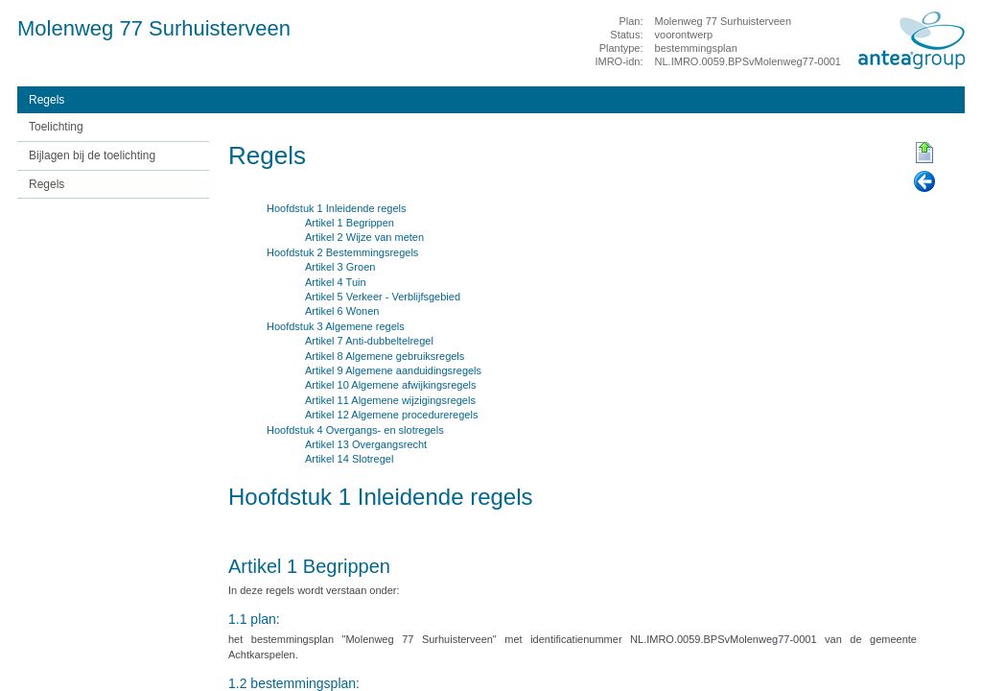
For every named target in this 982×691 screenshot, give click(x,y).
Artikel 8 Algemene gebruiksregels (384, 356)
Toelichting (56, 126)
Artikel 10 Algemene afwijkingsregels (391, 385)
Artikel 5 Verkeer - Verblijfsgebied (382, 296)
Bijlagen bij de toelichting (92, 155)
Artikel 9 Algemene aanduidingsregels (393, 370)
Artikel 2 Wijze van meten (364, 237)
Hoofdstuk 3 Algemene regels (336, 326)
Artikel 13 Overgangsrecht (366, 444)
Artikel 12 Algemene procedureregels (391, 414)
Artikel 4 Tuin (335, 282)
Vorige (924, 182)
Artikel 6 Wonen (342, 311)
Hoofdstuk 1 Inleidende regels (337, 208)
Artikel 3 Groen (340, 267)
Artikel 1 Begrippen (349, 222)
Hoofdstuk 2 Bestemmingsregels (342, 252)
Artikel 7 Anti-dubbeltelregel (369, 340)
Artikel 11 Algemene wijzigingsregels (390, 400)
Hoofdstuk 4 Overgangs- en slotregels (355, 430)
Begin (924, 153)
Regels (46, 100)
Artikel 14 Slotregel (349, 459)
